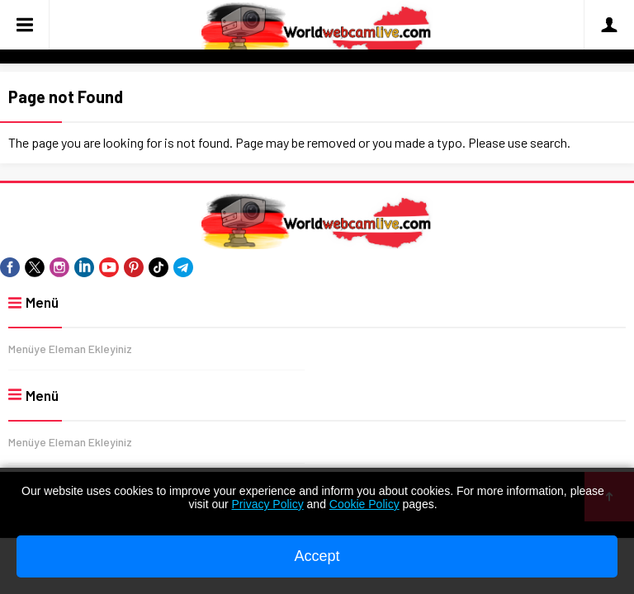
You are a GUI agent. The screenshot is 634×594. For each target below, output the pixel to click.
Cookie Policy (364, 504)
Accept (316, 556)
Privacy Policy (268, 504)
